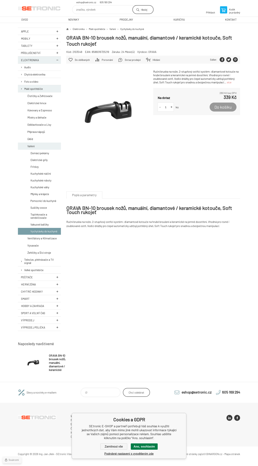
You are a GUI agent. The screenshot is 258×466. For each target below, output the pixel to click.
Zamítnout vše (114, 446)
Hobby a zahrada (41, 305)
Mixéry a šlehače (36, 117)
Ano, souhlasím (144, 446)
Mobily (41, 38)
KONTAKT (231, 19)
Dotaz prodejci (133, 59)
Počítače (41, 277)
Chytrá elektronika (34, 74)
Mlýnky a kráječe (39, 194)
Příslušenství (41, 52)
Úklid (30, 139)
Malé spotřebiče (33, 88)
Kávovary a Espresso (39, 110)
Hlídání (156, 59)
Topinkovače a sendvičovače (38, 216)
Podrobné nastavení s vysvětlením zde (129, 453)
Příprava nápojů (36, 131)
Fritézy (34, 166)
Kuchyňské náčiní (40, 173)
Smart (41, 298)
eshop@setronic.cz (86, 2)
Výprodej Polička (41, 327)
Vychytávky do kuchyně (43, 231)
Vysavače (33, 245)
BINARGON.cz (214, 454)
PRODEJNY (126, 19)
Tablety (41, 45)
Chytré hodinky (41, 291)
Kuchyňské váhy (39, 187)
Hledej (144, 9)
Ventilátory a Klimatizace (42, 238)
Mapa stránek (232, 454)
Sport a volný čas (41, 312)
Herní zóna (41, 284)
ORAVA (152, 51)
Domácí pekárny (39, 153)
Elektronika (41, 59)
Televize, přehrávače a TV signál (39, 261)
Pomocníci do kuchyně (43, 200)
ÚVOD (24, 19)
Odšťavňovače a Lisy (39, 124)
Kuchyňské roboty (40, 180)
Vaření (31, 146)
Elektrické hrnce (36, 103)
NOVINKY (73, 19)
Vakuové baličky (39, 224)
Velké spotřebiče (34, 270)
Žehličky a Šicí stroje (39, 252)
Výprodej (41, 320)
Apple (41, 31)
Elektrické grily (39, 160)
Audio (27, 67)
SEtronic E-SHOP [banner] (39, 8)
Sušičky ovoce (38, 207)
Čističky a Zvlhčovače (39, 96)
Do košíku (223, 107)
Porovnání (107, 59)
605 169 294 (106, 2)
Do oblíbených (82, 59)
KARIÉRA (179, 19)
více (229, 82)
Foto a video (31, 81)
